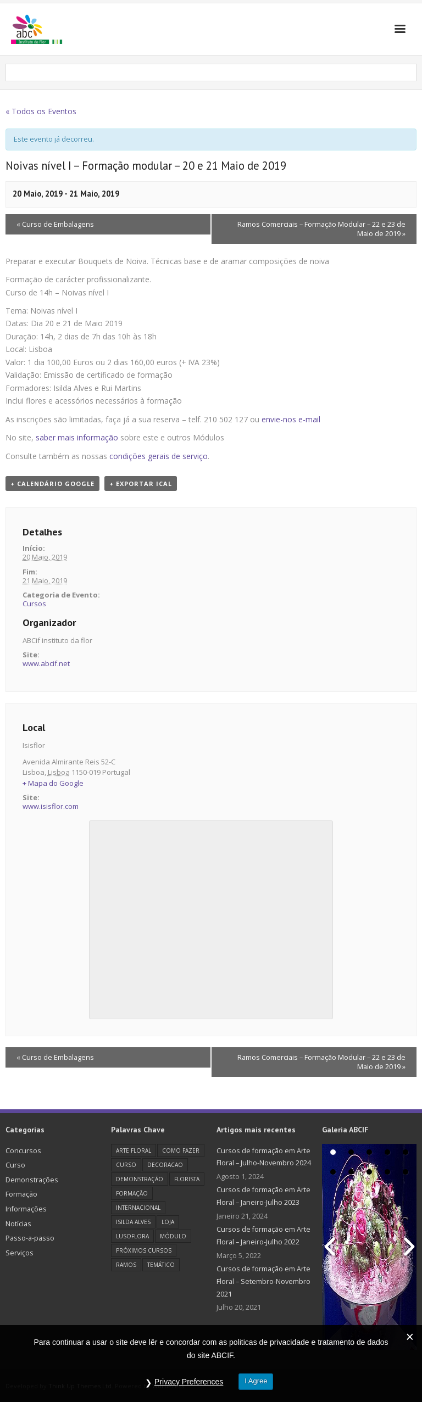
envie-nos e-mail (291, 419)
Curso (15, 1165)
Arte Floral (133, 1150)
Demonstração (139, 1179)
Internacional (138, 1207)
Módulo (173, 1236)
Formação (21, 1194)
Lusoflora (132, 1236)
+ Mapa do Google (53, 783)
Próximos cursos (143, 1250)
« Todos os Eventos (40, 111)
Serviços (19, 1253)
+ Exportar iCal (140, 483)
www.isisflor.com (51, 806)
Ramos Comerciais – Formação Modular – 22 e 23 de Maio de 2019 (321, 229)
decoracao (165, 1165)
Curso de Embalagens (55, 224)
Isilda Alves (133, 1222)
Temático (161, 1265)
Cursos (34, 603)
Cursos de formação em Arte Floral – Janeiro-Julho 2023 (263, 1196)
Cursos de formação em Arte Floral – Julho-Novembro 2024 (263, 1157)
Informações (26, 1209)
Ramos (126, 1265)
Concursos (23, 1150)
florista (186, 1179)
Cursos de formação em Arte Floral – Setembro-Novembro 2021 (263, 1281)
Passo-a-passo (29, 1238)
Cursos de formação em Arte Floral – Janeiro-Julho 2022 (263, 1236)
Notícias (18, 1223)
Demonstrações (31, 1180)
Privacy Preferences (188, 1382)
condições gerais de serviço (158, 456)
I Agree (256, 1381)
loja (168, 1222)
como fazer (180, 1150)
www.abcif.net (46, 663)
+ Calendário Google (52, 483)
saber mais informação (77, 437)
